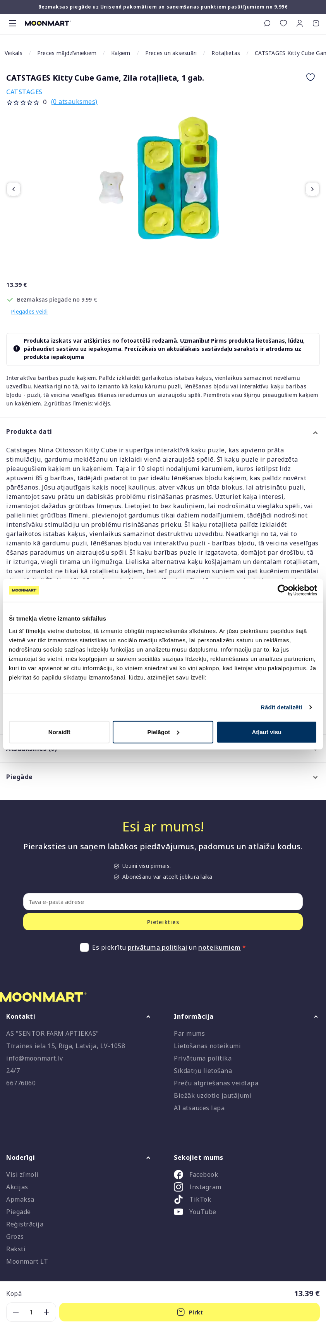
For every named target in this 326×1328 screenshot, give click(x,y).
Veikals (13, 53)
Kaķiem (120, 53)
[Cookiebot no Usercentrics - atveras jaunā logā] (283, 590)
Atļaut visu (266, 731)
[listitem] (247, 1176)
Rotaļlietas (225, 53)
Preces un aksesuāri (171, 53)
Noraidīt (59, 731)
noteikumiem (219, 947)
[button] (300, 23)
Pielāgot (163, 731)
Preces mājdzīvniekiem (66, 53)
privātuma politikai (157, 947)
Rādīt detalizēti (281, 707)
